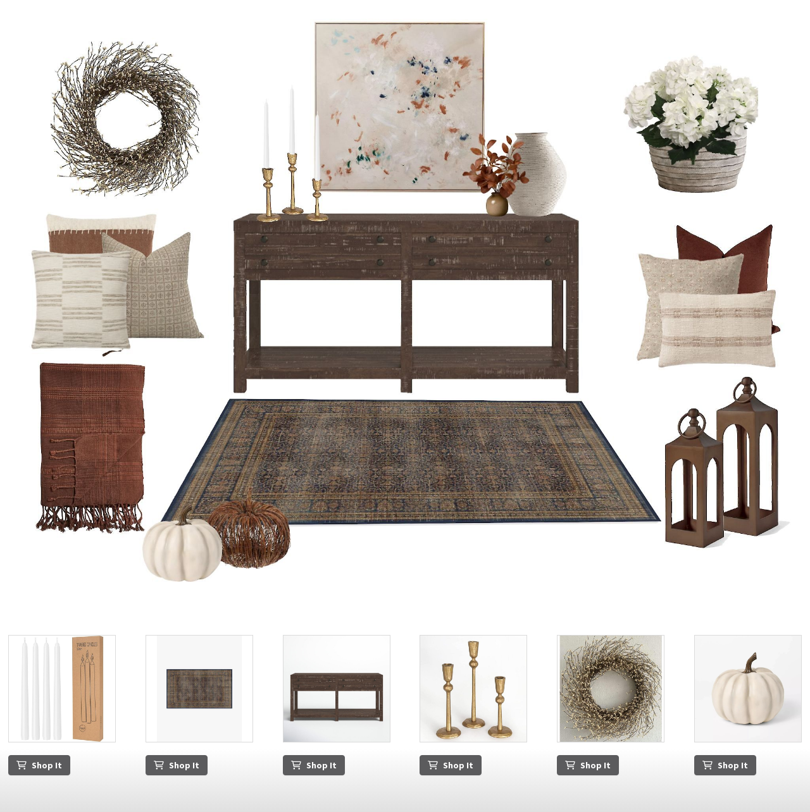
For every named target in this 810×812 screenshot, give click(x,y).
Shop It (39, 765)
